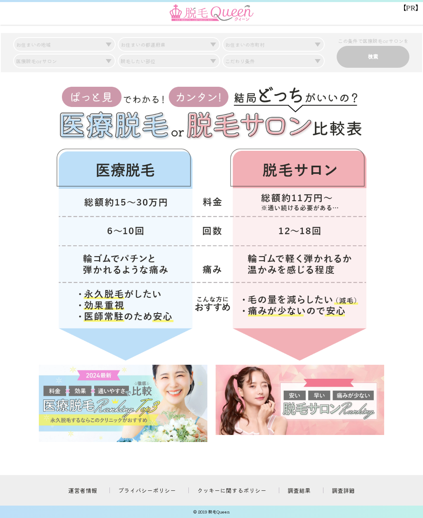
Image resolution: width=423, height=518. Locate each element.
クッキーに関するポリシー (231, 490)
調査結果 (299, 490)
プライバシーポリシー (147, 490)
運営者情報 (82, 490)
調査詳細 (343, 490)
